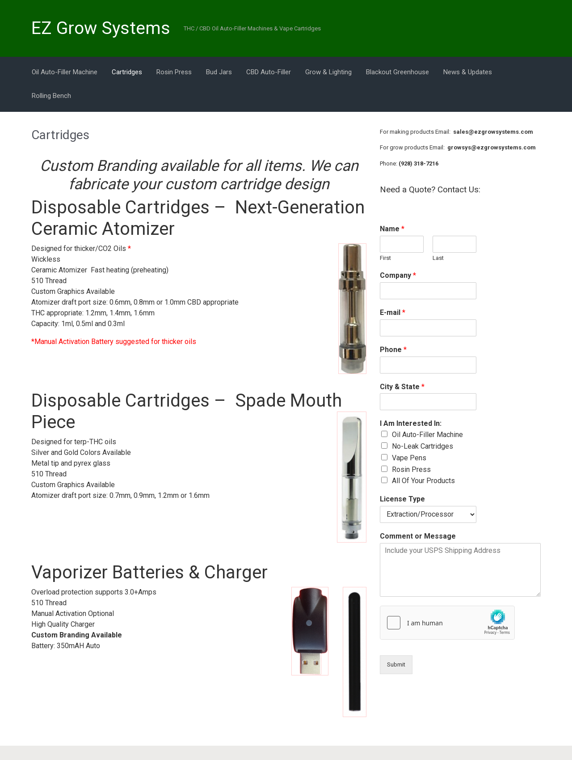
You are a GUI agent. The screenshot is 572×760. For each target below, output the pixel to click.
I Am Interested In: (411, 423)
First (385, 258)
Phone (393, 349)
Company (398, 275)
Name (392, 229)
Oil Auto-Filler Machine (427, 434)
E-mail (392, 312)
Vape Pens (409, 458)
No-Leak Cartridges (422, 446)
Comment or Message (418, 536)
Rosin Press (411, 469)
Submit (396, 664)
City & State (402, 386)
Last (438, 258)
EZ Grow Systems (100, 28)
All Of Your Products (423, 480)
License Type (402, 499)
